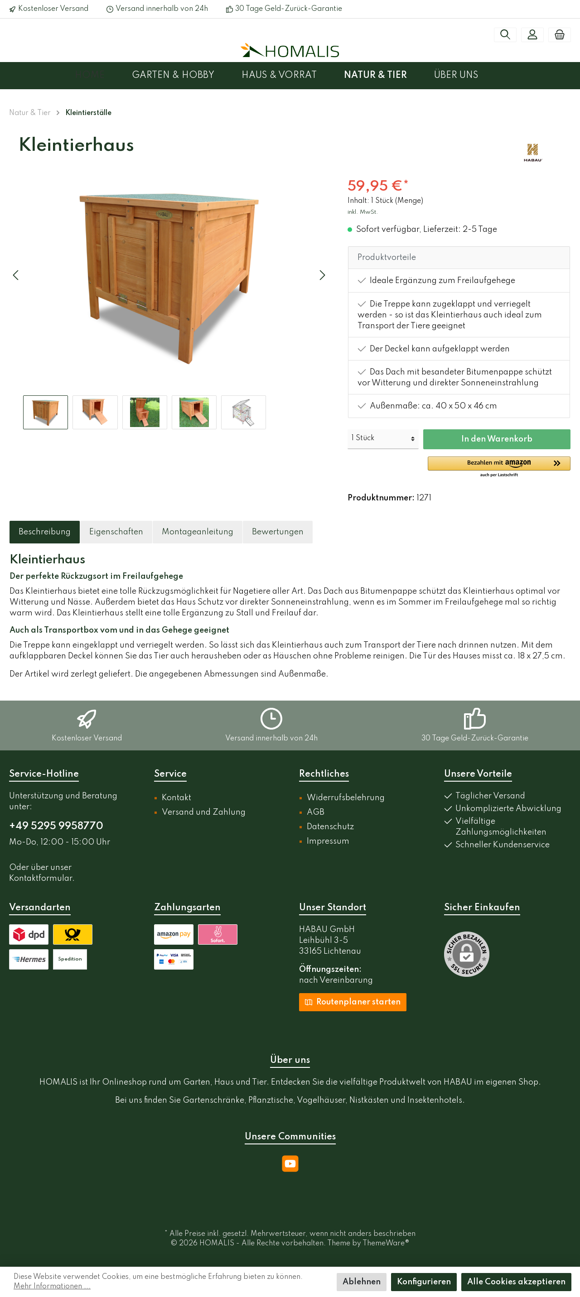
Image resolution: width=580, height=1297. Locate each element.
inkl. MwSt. (363, 212)
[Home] (103, 75)
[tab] (45, 532)
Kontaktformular (40, 878)
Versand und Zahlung (204, 812)
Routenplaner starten (353, 1001)
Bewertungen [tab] (278, 532)
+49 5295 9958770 (56, 826)
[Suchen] (505, 35)
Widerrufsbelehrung (346, 798)
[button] (499, 467)
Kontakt (176, 798)
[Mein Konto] (532, 35)
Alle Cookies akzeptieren (516, 1282)
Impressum (328, 841)
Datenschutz (330, 827)
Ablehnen (362, 1282)
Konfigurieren (424, 1282)
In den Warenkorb (496, 439)
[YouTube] (290, 1163)
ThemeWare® (386, 1243)
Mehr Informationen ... (52, 1286)
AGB (315, 812)
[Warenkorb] (559, 35)
